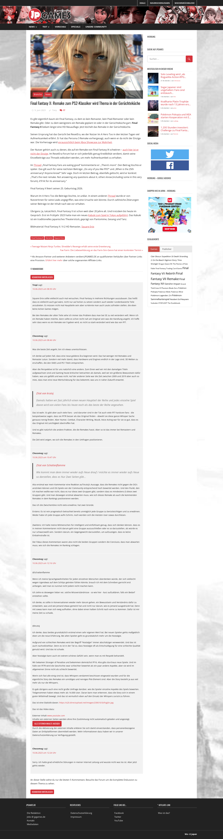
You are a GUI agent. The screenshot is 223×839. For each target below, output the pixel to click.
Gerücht (49, 238)
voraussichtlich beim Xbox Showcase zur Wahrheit (85, 142)
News (32, 26)
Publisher (167, 249)
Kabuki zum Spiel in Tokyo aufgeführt (108, 215)
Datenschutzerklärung (81, 813)
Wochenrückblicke (184, 3)
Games (153, 249)
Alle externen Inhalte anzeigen (47, 723)
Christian (177, 81)
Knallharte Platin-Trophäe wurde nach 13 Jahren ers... (176, 103)
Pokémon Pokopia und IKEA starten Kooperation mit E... (176, 116)
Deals (142, 3)
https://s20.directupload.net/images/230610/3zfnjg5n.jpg (86, 702)
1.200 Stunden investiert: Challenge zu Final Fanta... (175, 129)
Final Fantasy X (37, 238)
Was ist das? (164, 813)
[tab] (154, 249)
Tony (54, 110)
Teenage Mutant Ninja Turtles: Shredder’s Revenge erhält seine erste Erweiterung (71, 246)
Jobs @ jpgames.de (36, 816)
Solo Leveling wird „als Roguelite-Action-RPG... (173, 76)
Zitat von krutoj (45, 393)
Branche (38, 94)
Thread (37, 165)
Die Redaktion (34, 813)
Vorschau (60, 26)
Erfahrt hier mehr (54, 260)
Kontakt (30, 820)
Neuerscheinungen (160, 3)
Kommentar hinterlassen (42, 277)
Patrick (175, 134)
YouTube (118, 820)
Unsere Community (96, 26)
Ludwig (175, 121)
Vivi (174, 97)
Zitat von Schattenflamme (50, 465)
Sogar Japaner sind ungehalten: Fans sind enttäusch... (173, 90)
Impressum (76, 816)
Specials (75, 26)
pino (174, 108)
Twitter (117, 816)
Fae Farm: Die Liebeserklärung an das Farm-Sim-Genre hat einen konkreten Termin (100, 250)
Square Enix (87, 226)
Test (45, 26)
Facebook (119, 813)
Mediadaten (32, 824)
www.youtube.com (56, 715)
